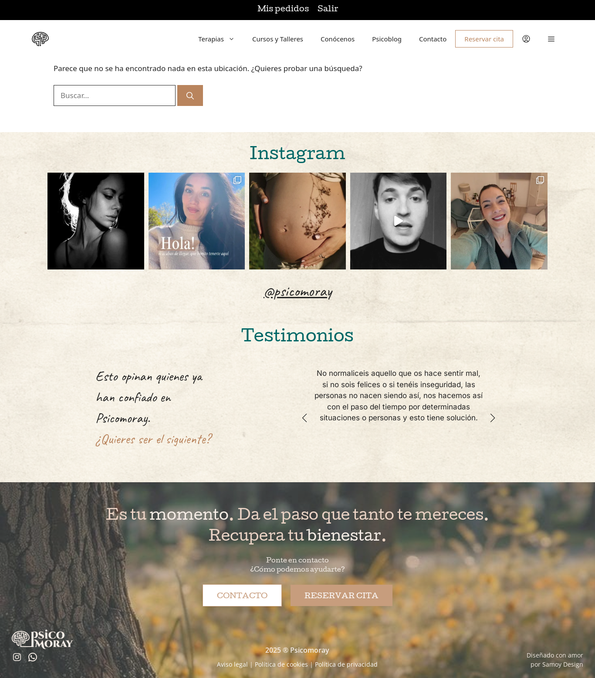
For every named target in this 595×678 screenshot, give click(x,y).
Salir (328, 10)
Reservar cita (484, 38)
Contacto (432, 38)
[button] (551, 39)
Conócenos (338, 38)
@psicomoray (297, 291)
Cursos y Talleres (277, 38)
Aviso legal (232, 664)
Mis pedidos (283, 10)
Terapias (220, 39)
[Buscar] (190, 95)
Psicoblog (387, 38)
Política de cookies (281, 664)
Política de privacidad (346, 664)
